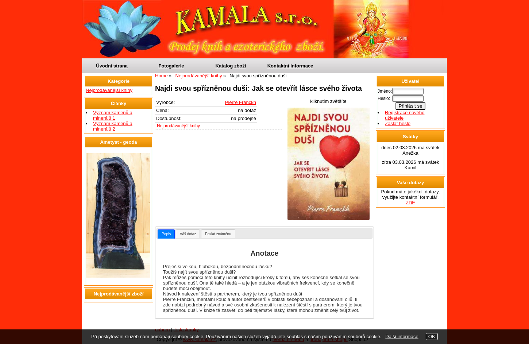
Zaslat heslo (397, 123)
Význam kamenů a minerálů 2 (112, 126)
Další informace (401, 336)
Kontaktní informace (290, 66)
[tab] (166, 234)
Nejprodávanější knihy (178, 125)
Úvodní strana (112, 66)
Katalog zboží (231, 66)
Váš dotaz (188, 234)
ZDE (410, 202)
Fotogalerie (171, 66)
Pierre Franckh (240, 102)
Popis (166, 234)
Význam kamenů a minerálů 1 (112, 115)
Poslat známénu (218, 234)
